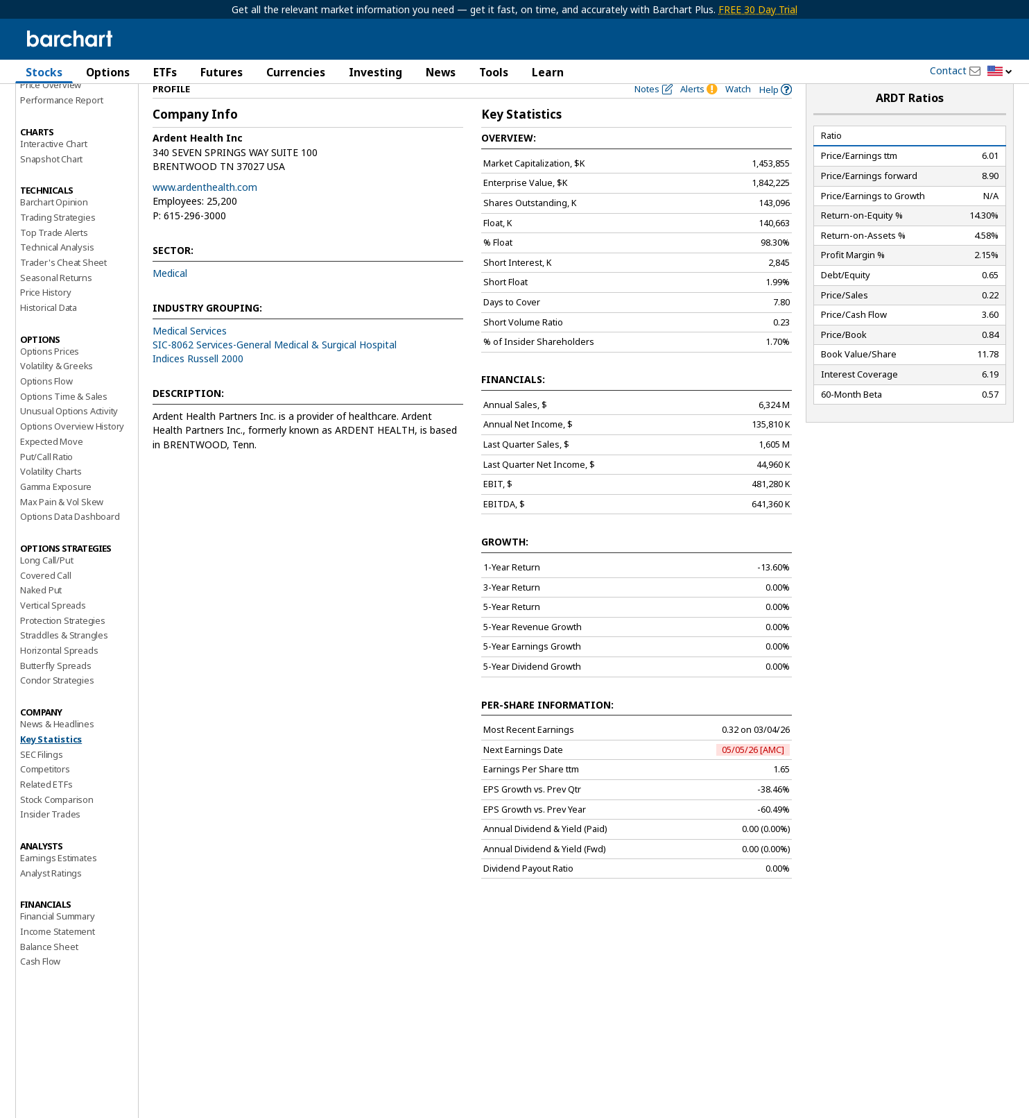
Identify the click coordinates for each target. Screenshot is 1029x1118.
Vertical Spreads (53, 629)
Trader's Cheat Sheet (63, 286)
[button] (1000, 72)
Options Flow (46, 405)
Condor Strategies (57, 704)
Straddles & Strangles (64, 659)
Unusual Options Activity (69, 435)
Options (108, 72)
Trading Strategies (57, 241)
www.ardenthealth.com (205, 211)
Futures (221, 72)
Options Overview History (72, 450)
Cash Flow (40, 985)
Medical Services (190, 354)
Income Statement (57, 955)
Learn (548, 72)
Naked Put (41, 614)
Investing (375, 72)
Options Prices (49, 375)
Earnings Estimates (58, 882)
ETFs (165, 72)
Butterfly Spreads (56, 689)
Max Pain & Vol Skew (61, 525)
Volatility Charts (51, 495)
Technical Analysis (57, 271)
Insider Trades (50, 838)
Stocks (44, 72)
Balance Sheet (49, 970)
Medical (170, 296)
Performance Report (61, 124)
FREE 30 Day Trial (757, 9)
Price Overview (50, 109)
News (441, 72)
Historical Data (48, 331)
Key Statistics (51, 762)
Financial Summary (57, 940)
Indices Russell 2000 (198, 382)
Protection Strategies (62, 644)
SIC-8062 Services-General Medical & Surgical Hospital (275, 368)
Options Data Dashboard (70, 540)
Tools (493, 72)
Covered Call (45, 599)
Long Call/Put (46, 584)
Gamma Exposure (56, 510)
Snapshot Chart (51, 182)
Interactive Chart (53, 167)
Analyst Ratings (51, 896)
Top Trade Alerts (54, 256)
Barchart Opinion (54, 226)
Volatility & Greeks (56, 390)
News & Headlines (57, 748)
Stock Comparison (57, 823)
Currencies (295, 72)
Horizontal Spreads (59, 674)
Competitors (45, 793)
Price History (45, 316)
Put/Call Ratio (46, 480)
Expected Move (51, 465)
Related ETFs (46, 808)
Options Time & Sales (63, 420)
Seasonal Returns (56, 301)
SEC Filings (41, 778)
